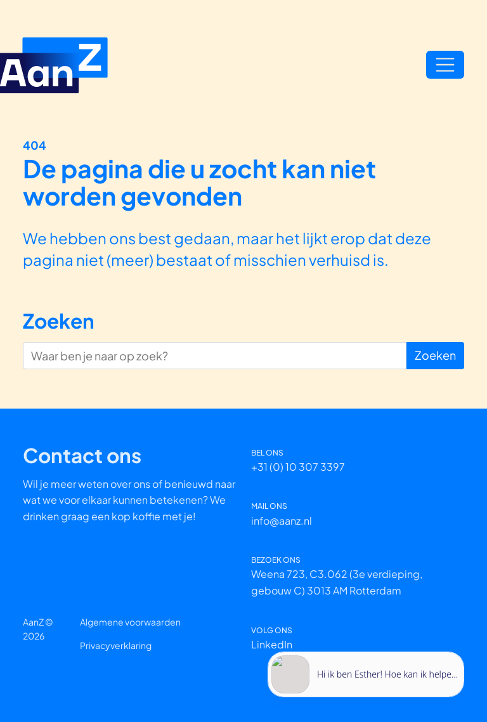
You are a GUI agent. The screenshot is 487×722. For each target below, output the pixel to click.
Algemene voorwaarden (130, 621)
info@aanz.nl (281, 520)
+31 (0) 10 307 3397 (298, 466)
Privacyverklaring (116, 645)
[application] (366, 665)
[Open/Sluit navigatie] (445, 65)
